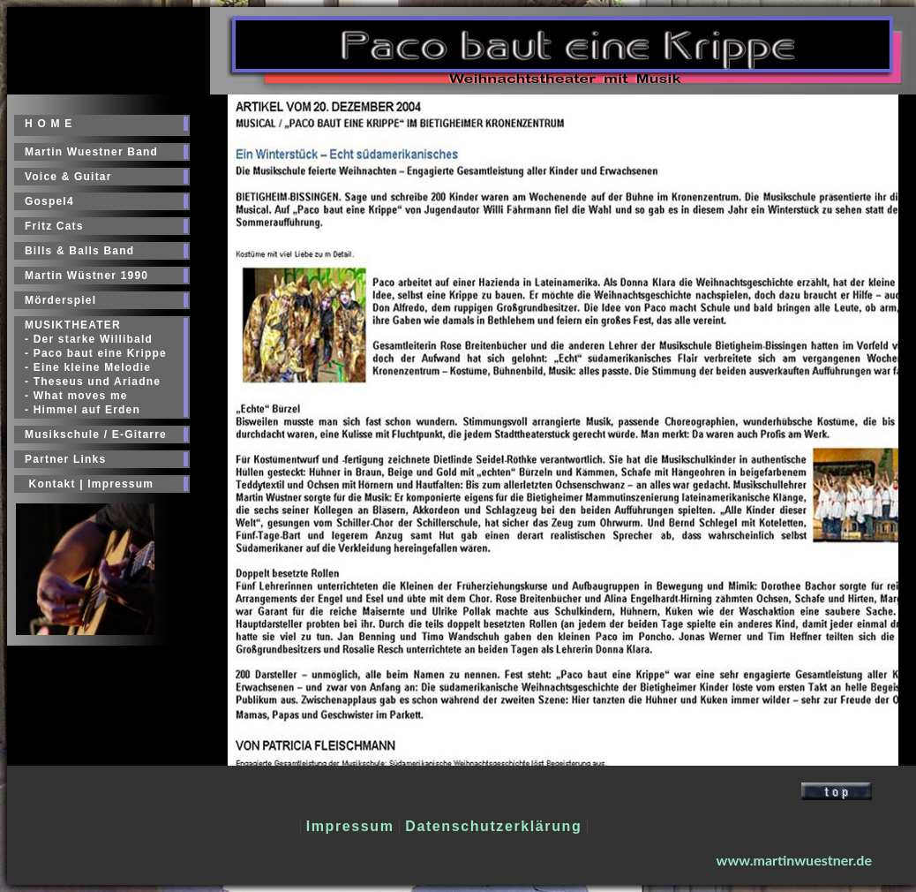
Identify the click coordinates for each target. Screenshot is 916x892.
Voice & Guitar (68, 176)
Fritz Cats (54, 226)
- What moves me (76, 395)
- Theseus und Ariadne (93, 381)
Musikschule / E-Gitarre (96, 434)
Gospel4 (49, 201)
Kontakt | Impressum (89, 484)
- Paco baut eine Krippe (96, 353)
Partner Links (65, 459)
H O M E (48, 123)
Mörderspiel (60, 300)
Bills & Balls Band (79, 251)
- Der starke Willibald (89, 339)
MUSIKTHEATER (73, 325)
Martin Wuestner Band (91, 152)
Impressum (350, 826)
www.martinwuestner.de (794, 859)
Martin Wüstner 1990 (86, 275)
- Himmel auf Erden (82, 410)
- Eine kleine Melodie (88, 367)
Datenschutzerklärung (493, 826)
